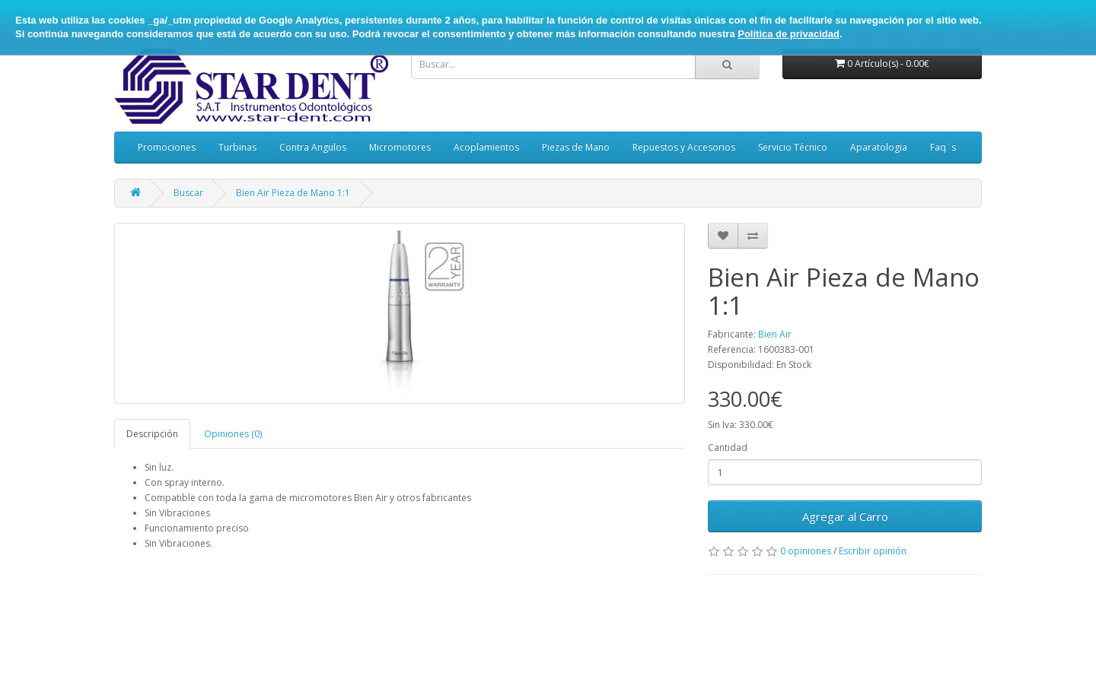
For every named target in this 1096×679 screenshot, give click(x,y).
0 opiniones (805, 550)
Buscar (188, 192)
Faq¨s (943, 147)
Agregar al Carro (845, 516)
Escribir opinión (872, 550)
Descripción (152, 433)
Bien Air (775, 334)
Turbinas (237, 147)
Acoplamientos (486, 147)
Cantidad (727, 447)
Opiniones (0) (233, 433)
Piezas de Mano (576, 147)
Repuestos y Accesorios (683, 147)
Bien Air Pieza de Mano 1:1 (293, 192)
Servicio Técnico (792, 147)
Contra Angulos (312, 147)
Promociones (167, 147)
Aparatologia (878, 147)
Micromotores (400, 147)
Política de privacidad (789, 34)
